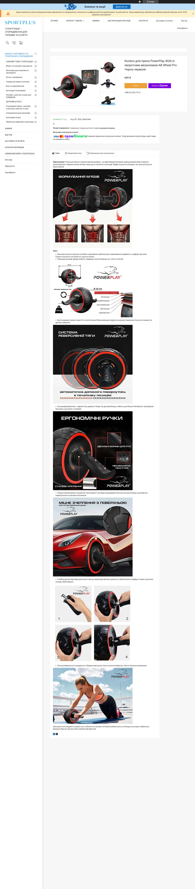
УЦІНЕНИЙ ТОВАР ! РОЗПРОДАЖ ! (19, 62)
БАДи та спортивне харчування (19, 66)
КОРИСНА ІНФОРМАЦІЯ (14, 147)
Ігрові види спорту (13, 117)
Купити (136, 86)
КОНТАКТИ (143, 21)
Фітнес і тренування (14, 77)
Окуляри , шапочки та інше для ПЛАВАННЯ (18, 96)
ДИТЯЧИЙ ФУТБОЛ (14, 102)
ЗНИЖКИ (8, 129)
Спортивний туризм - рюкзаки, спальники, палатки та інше (18, 107)
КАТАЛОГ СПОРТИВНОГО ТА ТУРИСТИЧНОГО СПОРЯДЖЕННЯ (19, 55)
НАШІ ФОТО (10, 166)
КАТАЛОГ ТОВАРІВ (74, 21)
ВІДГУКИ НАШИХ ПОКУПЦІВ (119, 21)
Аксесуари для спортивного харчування (17, 71)
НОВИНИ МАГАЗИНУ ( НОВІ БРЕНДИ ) (20, 154)
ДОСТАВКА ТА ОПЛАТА (14, 141)
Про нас (184, 21)
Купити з (160, 86)
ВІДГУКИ (8, 135)
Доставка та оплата (164, 21)
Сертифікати (10, 172)
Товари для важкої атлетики (17, 82)
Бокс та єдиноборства (15, 86)
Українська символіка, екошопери (20, 122)
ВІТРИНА (54, 21)
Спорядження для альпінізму (18, 113)
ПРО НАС (8, 160)
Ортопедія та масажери (15, 91)
